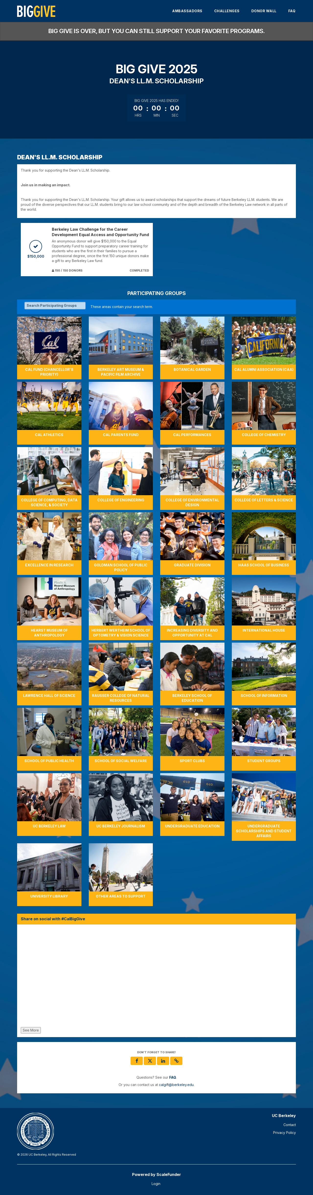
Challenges (227, 11)
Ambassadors (187, 11)
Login (156, 1184)
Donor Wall (264, 11)
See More (31, 1030)
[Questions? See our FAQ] (172, 1077)
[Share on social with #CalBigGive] (156, 977)
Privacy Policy (284, 1132)
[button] (176, 1061)
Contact (289, 1125)
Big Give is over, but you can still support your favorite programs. (156, 31)
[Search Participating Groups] (55, 305)
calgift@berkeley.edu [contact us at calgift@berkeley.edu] (176, 1085)
